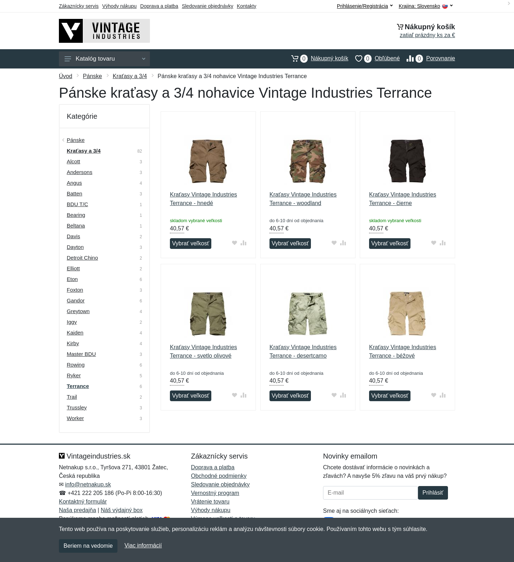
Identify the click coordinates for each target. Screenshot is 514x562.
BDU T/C (77, 204)
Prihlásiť (433, 493)
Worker (75, 418)
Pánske (92, 76)
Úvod (65, 76)
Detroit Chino (82, 258)
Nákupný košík (316, 58)
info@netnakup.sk (88, 484)
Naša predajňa (77, 510)
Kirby (73, 343)
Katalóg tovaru (105, 58)
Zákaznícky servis (79, 6)
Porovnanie (427, 58)
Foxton (75, 290)
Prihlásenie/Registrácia (365, 6)
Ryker (74, 375)
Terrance (78, 386)
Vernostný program (215, 493)
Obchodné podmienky (219, 476)
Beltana (76, 226)
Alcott (73, 161)
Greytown (78, 311)
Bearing (76, 215)
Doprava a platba (159, 6)
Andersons (79, 172)
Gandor (76, 300)
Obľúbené (374, 58)
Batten (74, 193)
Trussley (77, 407)
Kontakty (246, 6)
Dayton (75, 247)
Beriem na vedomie (88, 546)
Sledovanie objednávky (207, 6)
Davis (73, 236)
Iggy (72, 322)
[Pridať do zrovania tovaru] (243, 242)
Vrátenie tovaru (210, 502)
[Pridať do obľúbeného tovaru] (234, 242)
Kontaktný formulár (83, 502)
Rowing (76, 365)
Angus (74, 183)
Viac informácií (143, 545)
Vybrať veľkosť (190, 243)
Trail (72, 397)
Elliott (73, 268)
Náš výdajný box (121, 510)
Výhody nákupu (119, 6)
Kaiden (75, 332)
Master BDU (81, 354)
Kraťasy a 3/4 (130, 76)
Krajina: (426, 6)
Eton (72, 279)
